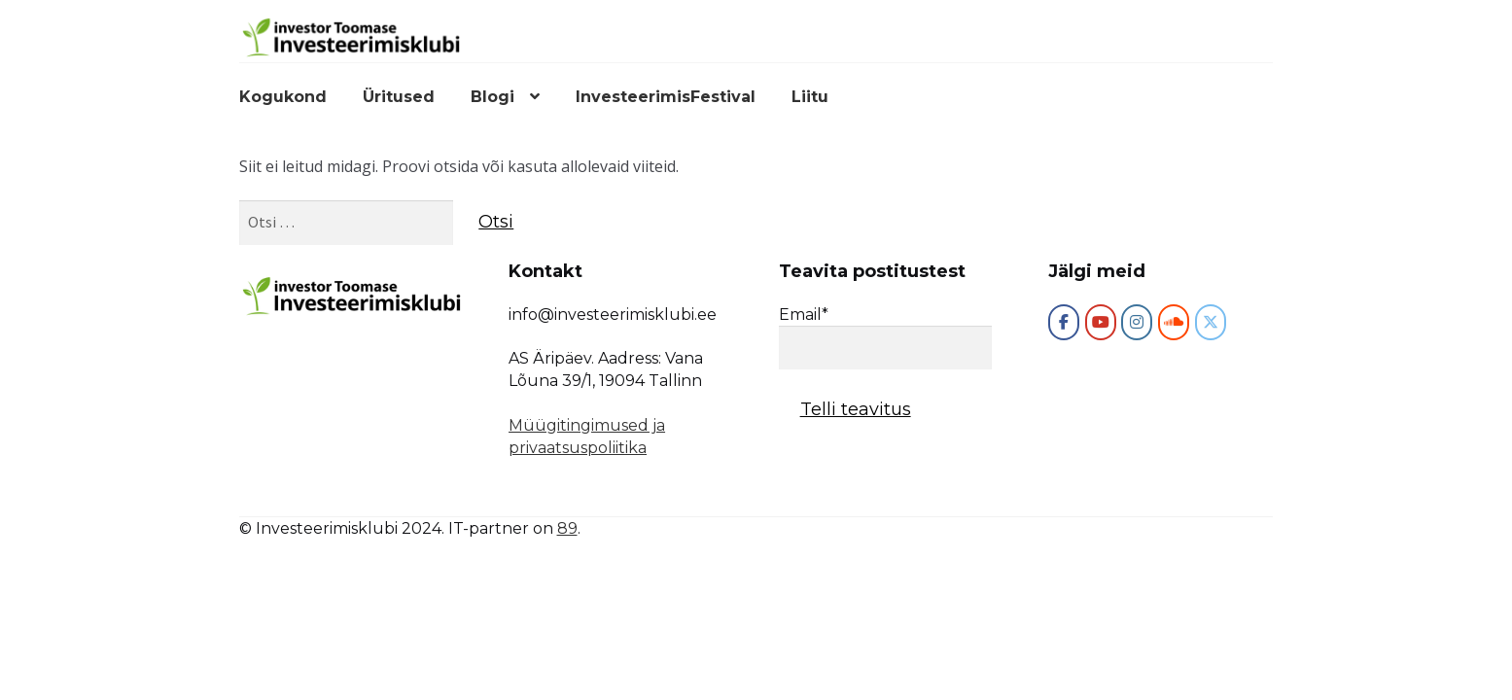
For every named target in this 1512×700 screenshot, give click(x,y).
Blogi (492, 97)
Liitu (809, 97)
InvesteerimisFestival (666, 97)
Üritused (399, 97)
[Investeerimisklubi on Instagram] (1136, 322)
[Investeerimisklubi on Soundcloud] (1173, 322)
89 (567, 528)
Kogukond (283, 97)
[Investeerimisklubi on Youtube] (1100, 322)
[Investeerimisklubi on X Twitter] (1210, 322)
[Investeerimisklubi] (1063, 322)
